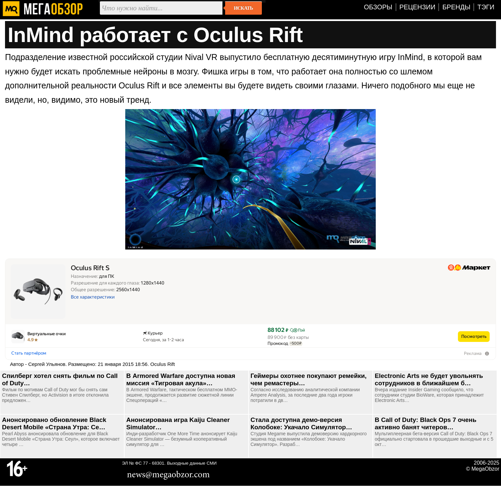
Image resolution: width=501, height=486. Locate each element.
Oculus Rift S (90, 268)
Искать (243, 8)
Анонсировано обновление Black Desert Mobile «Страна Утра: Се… (54, 423)
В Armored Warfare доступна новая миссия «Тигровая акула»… (180, 379)
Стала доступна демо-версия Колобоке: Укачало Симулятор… (301, 423)
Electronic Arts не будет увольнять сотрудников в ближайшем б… (429, 379)
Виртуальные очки (46, 333)
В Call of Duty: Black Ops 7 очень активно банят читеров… (425, 423)
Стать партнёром (28, 353)
